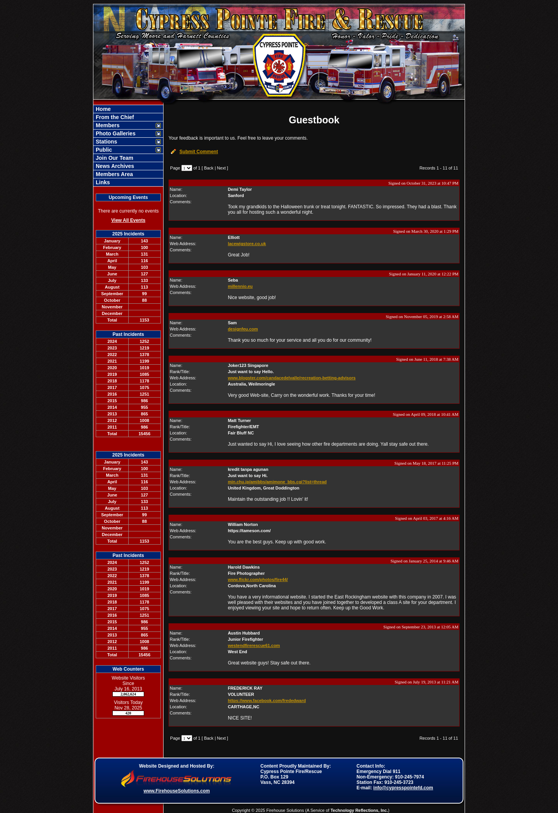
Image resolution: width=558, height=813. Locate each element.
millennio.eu (240, 286)
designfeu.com (243, 329)
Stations (105, 141)
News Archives (114, 166)
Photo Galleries (115, 133)
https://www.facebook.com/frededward (267, 700)
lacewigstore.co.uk (247, 243)
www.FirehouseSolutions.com (177, 791)
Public (103, 150)
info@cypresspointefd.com (403, 788)
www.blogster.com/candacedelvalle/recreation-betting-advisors (292, 377)
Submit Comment (198, 151)
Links (102, 182)
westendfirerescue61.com (254, 645)
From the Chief (114, 117)
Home (102, 109)
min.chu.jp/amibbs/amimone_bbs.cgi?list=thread (277, 481)
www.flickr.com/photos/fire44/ (258, 579)
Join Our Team (113, 158)
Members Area (113, 174)
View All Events (128, 220)
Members (106, 125)
